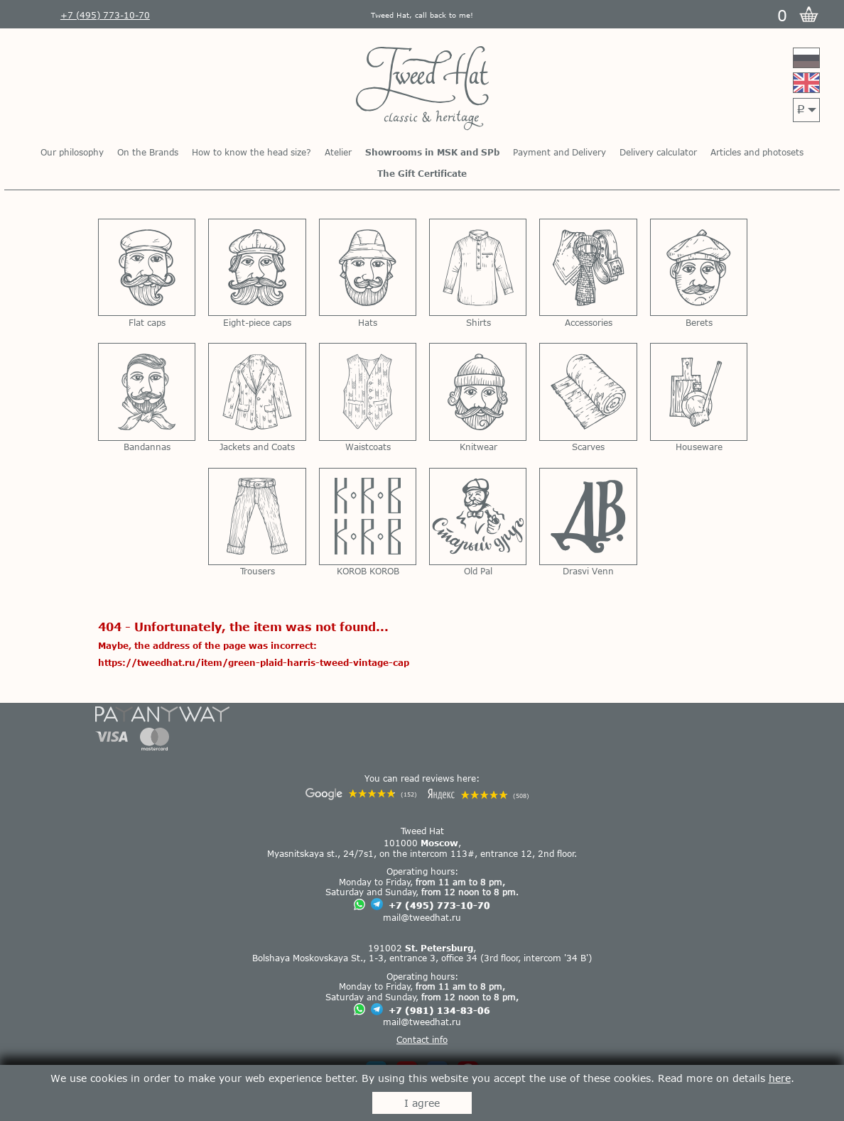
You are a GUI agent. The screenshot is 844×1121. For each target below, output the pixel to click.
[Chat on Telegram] (377, 905)
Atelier (338, 152)
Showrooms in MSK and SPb (432, 152)
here (780, 1078)
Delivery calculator (658, 152)
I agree (422, 1103)
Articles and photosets (757, 152)
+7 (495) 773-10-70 (439, 905)
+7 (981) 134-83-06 (439, 1010)
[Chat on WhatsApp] (359, 905)
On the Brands (147, 152)
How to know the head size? (251, 152)
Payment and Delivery (559, 152)
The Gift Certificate (422, 173)
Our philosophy (72, 152)
